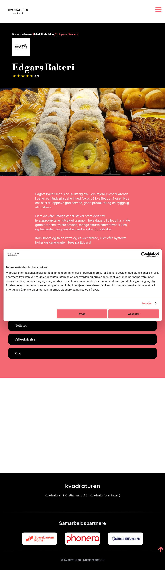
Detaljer (147, 303)
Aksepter (133, 313)
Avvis (82, 313)
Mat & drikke (44, 34)
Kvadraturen (22, 34)
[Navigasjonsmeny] (158, 9)
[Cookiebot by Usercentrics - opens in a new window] (143, 254)
